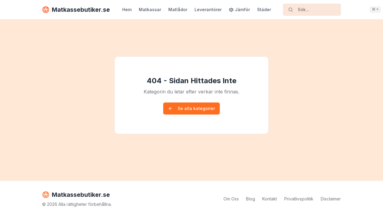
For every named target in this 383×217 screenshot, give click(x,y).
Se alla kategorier (191, 108)
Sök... (314, 10)
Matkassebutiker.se (76, 9)
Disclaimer (331, 198)
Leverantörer (208, 9)
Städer (264, 9)
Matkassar (150, 9)
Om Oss (231, 198)
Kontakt (269, 198)
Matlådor (177, 9)
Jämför (239, 9)
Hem (127, 9)
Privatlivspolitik (298, 198)
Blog (250, 198)
